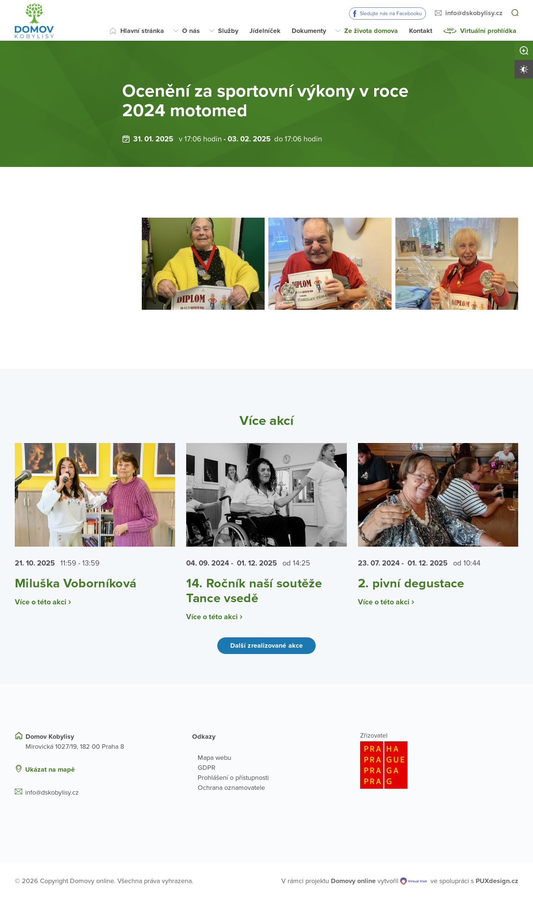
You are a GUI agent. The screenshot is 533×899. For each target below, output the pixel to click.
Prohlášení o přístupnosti (233, 778)
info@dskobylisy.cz (474, 13)
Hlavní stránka (142, 31)
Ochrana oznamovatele (231, 788)
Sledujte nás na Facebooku (391, 13)
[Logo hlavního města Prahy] (439, 765)
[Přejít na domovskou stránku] (34, 20)
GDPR (206, 768)
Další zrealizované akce (266, 645)
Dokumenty (309, 31)
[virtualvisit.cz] (413, 881)
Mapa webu (214, 758)
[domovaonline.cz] (353, 881)
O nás (191, 31)
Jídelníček (265, 31)
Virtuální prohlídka (488, 31)
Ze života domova (371, 31)
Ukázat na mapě (50, 769)
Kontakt (420, 31)
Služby (228, 31)
